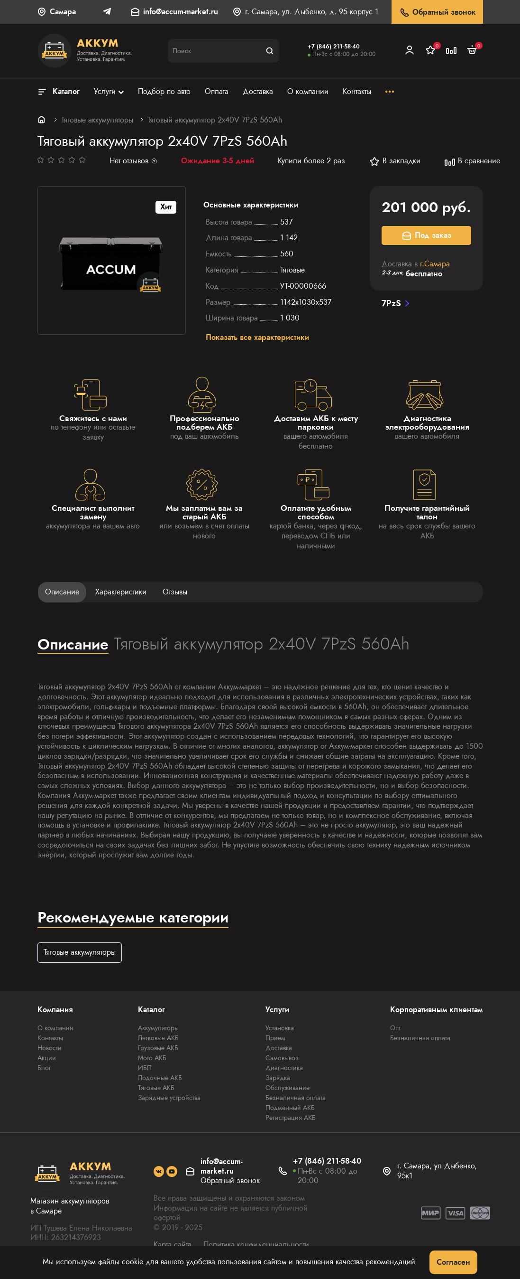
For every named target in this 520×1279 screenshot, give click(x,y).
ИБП (145, 1068)
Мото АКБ (152, 1058)
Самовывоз (282, 1058)
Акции (46, 1058)
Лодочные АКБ (160, 1078)
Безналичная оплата (295, 1098)
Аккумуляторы (158, 1028)
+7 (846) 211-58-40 (334, 46)
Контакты (50, 1038)
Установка (279, 1028)
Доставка (278, 1048)
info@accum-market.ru (180, 12)
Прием (275, 1038)
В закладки (394, 161)
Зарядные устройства (169, 1098)
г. (435, 263)
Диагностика (284, 1068)
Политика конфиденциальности (256, 1245)
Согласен (453, 1262)
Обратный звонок (437, 13)
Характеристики (120, 592)
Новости (49, 1048)
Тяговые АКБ (156, 1088)
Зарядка (277, 1078)
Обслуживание (287, 1088)
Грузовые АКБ (158, 1048)
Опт (395, 1028)
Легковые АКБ (158, 1038)
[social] (159, 1171)
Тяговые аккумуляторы (97, 119)
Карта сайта (173, 1245)
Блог (44, 1068)
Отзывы (175, 592)
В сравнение (472, 161)
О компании (55, 1028)
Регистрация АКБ (290, 1118)
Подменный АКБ (290, 1108)
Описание (62, 592)
